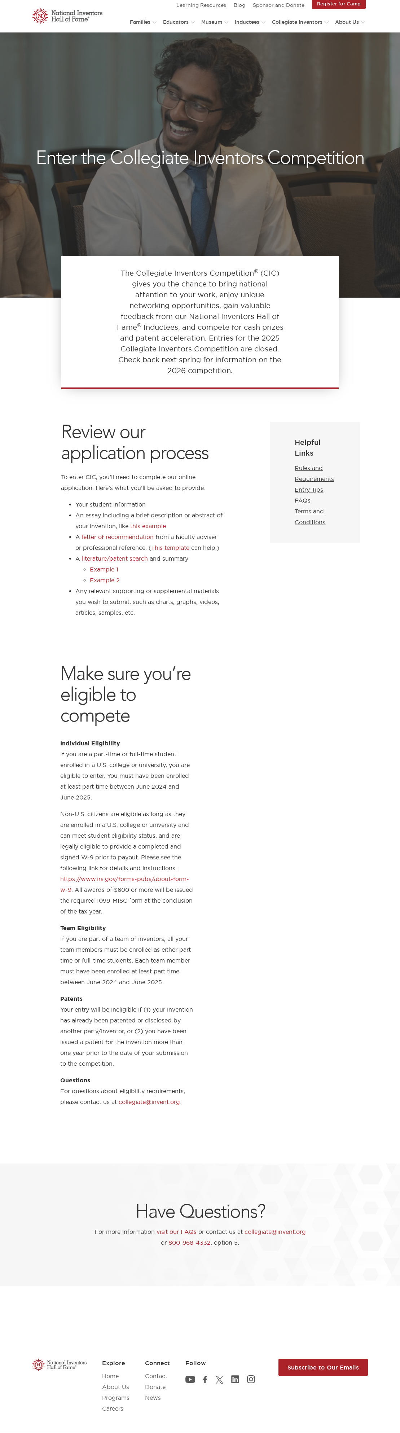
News (153, 1397)
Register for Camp (339, 3)
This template (170, 547)
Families (140, 22)
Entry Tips (309, 489)
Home (110, 1376)
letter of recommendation (118, 537)
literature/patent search (115, 558)
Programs (115, 1397)
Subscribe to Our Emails (323, 1367)
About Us (347, 22)
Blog (239, 5)
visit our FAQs (177, 1231)
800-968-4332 (189, 1242)
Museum (211, 22)
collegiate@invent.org (149, 1102)
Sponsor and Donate (278, 5)
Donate (155, 1387)
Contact (156, 1376)
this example (148, 526)
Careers (112, 1408)
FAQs (303, 500)
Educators (176, 22)
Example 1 (104, 569)
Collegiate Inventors (297, 22)
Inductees (247, 22)
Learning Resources (201, 5)
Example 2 (105, 580)
